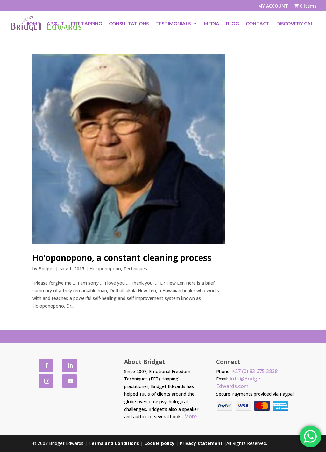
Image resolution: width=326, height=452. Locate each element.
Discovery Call (296, 24)
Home (32, 24)
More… (192, 416)
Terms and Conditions (114, 443)
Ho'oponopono (105, 269)
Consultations (129, 24)
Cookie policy (159, 443)
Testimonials (173, 24)
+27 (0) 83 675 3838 (255, 371)
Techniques (135, 269)
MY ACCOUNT (273, 6)
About (55, 24)
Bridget (46, 269)
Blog (232, 24)
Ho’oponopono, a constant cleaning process (121, 257)
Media (211, 24)
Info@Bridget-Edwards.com (240, 382)
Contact (258, 24)
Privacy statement (201, 443)
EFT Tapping (86, 24)
